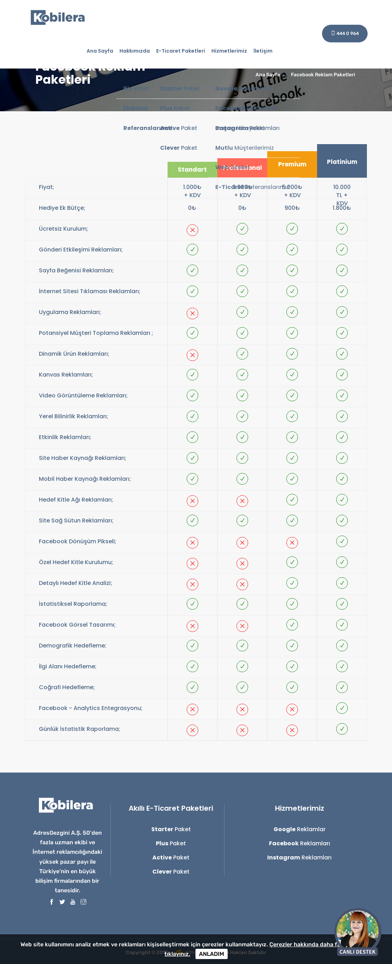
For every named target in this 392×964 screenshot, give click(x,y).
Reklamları (299, 843)
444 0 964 (345, 33)
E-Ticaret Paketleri (180, 50)
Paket (171, 829)
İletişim (263, 50)
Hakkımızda (134, 50)
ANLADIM (211, 954)
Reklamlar (300, 829)
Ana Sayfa (100, 50)
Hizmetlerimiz (229, 50)
